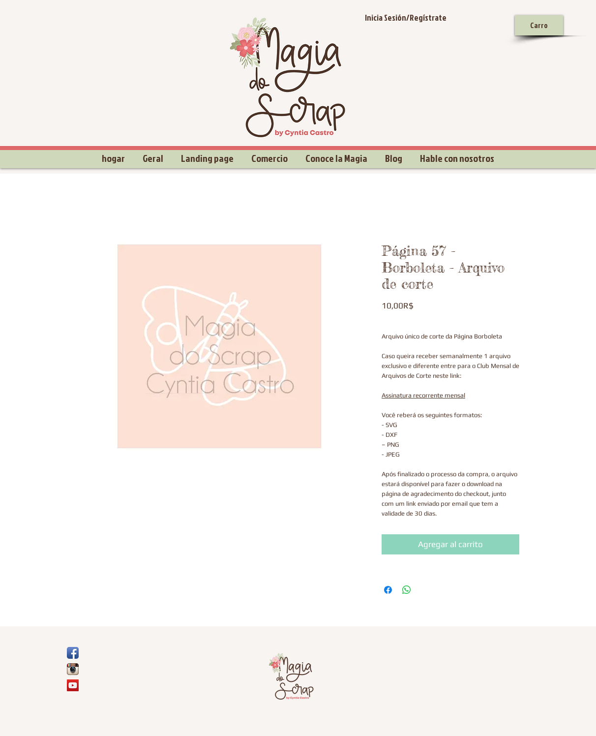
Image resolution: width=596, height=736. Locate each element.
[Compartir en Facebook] (388, 590)
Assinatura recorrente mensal (423, 395)
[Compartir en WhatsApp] (407, 590)
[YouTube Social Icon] (73, 685)
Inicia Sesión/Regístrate (406, 17)
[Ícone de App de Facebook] (73, 653)
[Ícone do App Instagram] (73, 669)
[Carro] (539, 25)
